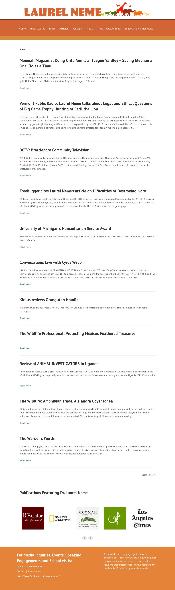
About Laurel (37, 28)
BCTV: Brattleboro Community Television (54, 150)
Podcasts (77, 28)
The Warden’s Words (37, 438)
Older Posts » (148, 474)
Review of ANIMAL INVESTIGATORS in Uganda (59, 363)
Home (22, 28)
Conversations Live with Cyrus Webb (51, 262)
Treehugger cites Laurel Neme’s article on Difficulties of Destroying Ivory (83, 191)
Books (52, 28)
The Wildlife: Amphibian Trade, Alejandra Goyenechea (66, 401)
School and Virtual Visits (139, 28)
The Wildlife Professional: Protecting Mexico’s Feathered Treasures (77, 333)
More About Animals (109, 28)
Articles (63, 28)
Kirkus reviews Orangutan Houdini (50, 299)
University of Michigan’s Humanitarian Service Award (65, 228)
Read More (25, 87)
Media (89, 28)
